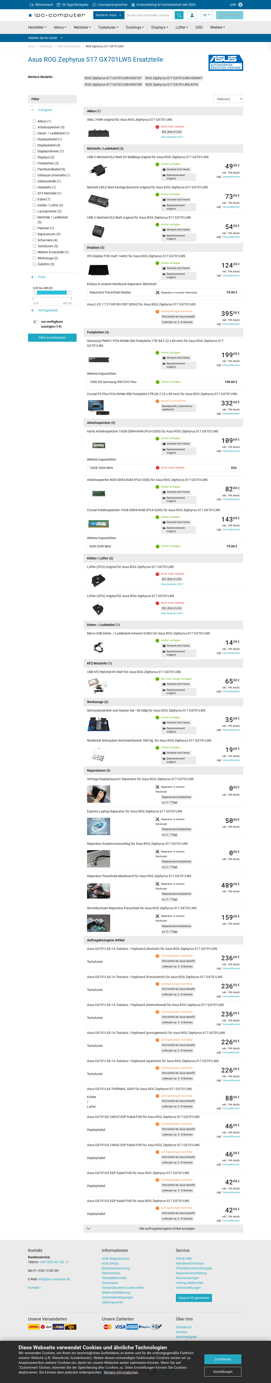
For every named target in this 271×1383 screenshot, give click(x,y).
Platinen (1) (45, 228)
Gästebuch (184, 1327)
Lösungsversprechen (110, 5)
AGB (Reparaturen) (115, 1258)
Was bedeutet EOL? (172, 137)
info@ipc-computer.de (54, 1279)
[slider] (34, 292)
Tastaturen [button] (107, 27)
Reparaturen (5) (48, 234)
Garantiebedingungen (117, 1297)
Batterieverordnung (116, 1268)
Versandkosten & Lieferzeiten (123, 1287)
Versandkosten (231, 176)
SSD (199, 27)
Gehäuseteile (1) (49, 181)
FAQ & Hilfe (184, 1258)
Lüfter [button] (180, 27)
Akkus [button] (59, 27)
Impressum (110, 1283)
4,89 (225, 4)
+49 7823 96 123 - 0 (54, 1262)
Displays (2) (45, 157)
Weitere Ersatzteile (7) (53, 252)
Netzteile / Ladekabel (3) (52, 219)
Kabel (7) (43, 199)
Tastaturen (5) (47, 246)
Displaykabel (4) (48, 145)
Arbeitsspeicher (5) (51, 127)
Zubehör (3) (45, 264)
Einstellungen (223, 1372)
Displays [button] (158, 27)
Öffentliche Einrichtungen (194, 1268)
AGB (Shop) (110, 1263)
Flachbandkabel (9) (51, 169)
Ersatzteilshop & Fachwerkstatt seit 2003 (163, 5)
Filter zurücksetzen (52, 337)
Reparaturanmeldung (191, 1273)
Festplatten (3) (48, 163)
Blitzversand (41, 5)
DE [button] (205, 15)
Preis (41, 277)
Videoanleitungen (188, 1287)
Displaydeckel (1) (49, 139)
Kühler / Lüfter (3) (50, 205)
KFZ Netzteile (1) (49, 193)
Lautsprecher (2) (49, 211)
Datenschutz (111, 1273)
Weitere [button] (216, 27)
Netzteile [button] (81, 27)
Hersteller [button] (36, 27)
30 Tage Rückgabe (72, 5)
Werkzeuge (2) (47, 258)
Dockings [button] (133, 27)
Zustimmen (223, 1359)
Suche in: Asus (109, 15)
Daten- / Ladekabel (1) (53, 133)
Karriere (181, 1332)
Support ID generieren (193, 1298)
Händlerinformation (190, 1263)
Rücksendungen (187, 1278)
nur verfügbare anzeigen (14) (52, 324)
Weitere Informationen (121, 1372)
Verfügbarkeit (48, 310)
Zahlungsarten (112, 1302)
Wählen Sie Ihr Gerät (45, 38)
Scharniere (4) (47, 240)
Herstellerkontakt (114, 1278)
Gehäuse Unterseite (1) (53, 175)
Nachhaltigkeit (186, 1337)
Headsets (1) (46, 187)
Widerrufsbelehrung (116, 1292)
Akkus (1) (44, 121)
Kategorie (45, 110)
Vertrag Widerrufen (189, 1283)
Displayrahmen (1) (50, 151)
